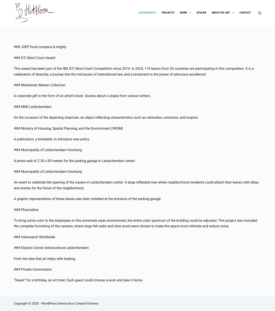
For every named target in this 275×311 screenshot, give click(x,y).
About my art (224, 12)
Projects (168, 12)
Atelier (201, 12)
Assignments (147, 12)
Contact (245, 12)
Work (186, 12)
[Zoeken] (259, 13)
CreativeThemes (87, 303)
